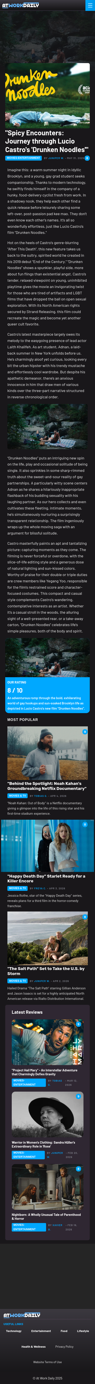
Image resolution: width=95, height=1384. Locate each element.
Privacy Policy (64, 1346)
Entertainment (41, 1331)
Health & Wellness (34, 1346)
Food (64, 1331)
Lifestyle (83, 1331)
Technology (14, 1331)
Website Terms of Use (47, 1362)
